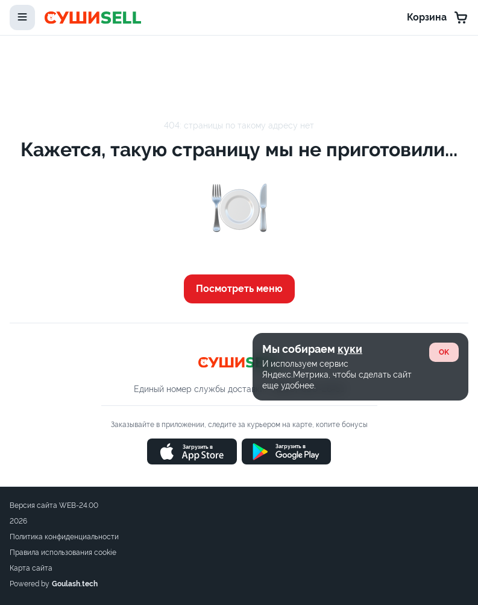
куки (350, 349)
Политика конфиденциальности (64, 537)
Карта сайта (31, 568)
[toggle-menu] (22, 17)
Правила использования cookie (63, 552)
